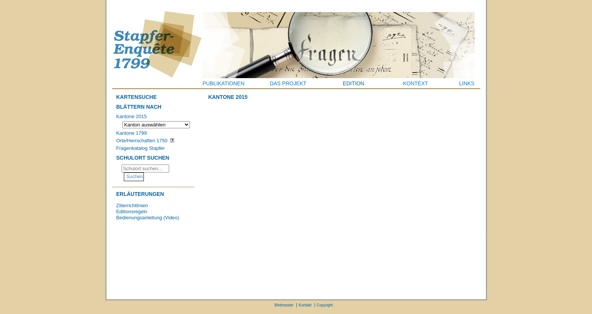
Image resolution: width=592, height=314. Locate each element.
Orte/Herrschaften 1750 (142, 140)
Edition (353, 83)
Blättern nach (139, 107)
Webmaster (283, 305)
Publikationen (224, 83)
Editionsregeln (131, 211)
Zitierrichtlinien (132, 205)
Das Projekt (288, 83)
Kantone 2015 (131, 116)
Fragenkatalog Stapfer (140, 148)
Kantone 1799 (131, 133)
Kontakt (305, 305)
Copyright (325, 305)
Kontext (415, 83)
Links (466, 83)
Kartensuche (136, 97)
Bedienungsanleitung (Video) (147, 217)
